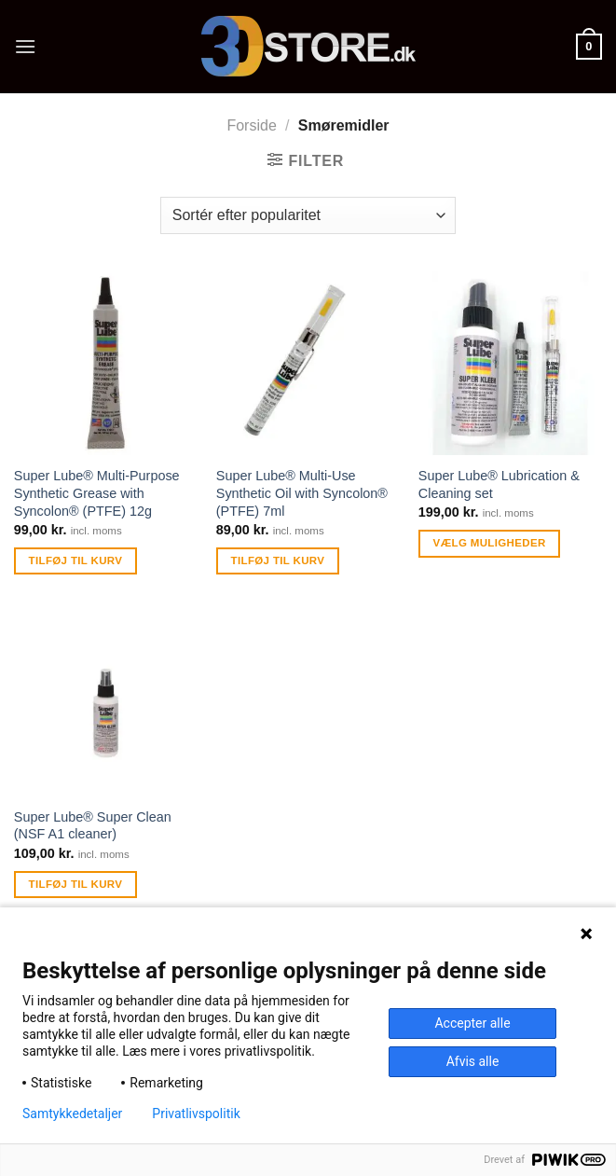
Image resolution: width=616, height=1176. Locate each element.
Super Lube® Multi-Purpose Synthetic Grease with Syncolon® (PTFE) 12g (97, 493)
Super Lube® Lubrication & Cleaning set (499, 484)
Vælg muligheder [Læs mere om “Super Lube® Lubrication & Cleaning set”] (489, 542)
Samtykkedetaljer (72, 1113)
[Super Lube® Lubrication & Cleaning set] (510, 363)
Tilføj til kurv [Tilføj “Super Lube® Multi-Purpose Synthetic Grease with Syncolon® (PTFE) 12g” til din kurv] (76, 560)
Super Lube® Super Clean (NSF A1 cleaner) (92, 825)
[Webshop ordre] (308, 215)
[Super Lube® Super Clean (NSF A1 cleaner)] (106, 704)
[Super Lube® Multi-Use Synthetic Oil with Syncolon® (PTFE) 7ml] (308, 363)
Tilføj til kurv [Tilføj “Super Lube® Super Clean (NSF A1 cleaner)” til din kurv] (76, 884)
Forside (251, 125)
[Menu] (25, 46)
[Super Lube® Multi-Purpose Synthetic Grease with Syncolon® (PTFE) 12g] (106, 363)
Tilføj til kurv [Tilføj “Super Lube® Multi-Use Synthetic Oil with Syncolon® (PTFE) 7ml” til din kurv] (278, 560)
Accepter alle (472, 1023)
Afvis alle (473, 1061)
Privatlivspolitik (196, 1113)
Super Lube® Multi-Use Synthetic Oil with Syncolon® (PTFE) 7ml (302, 493)
